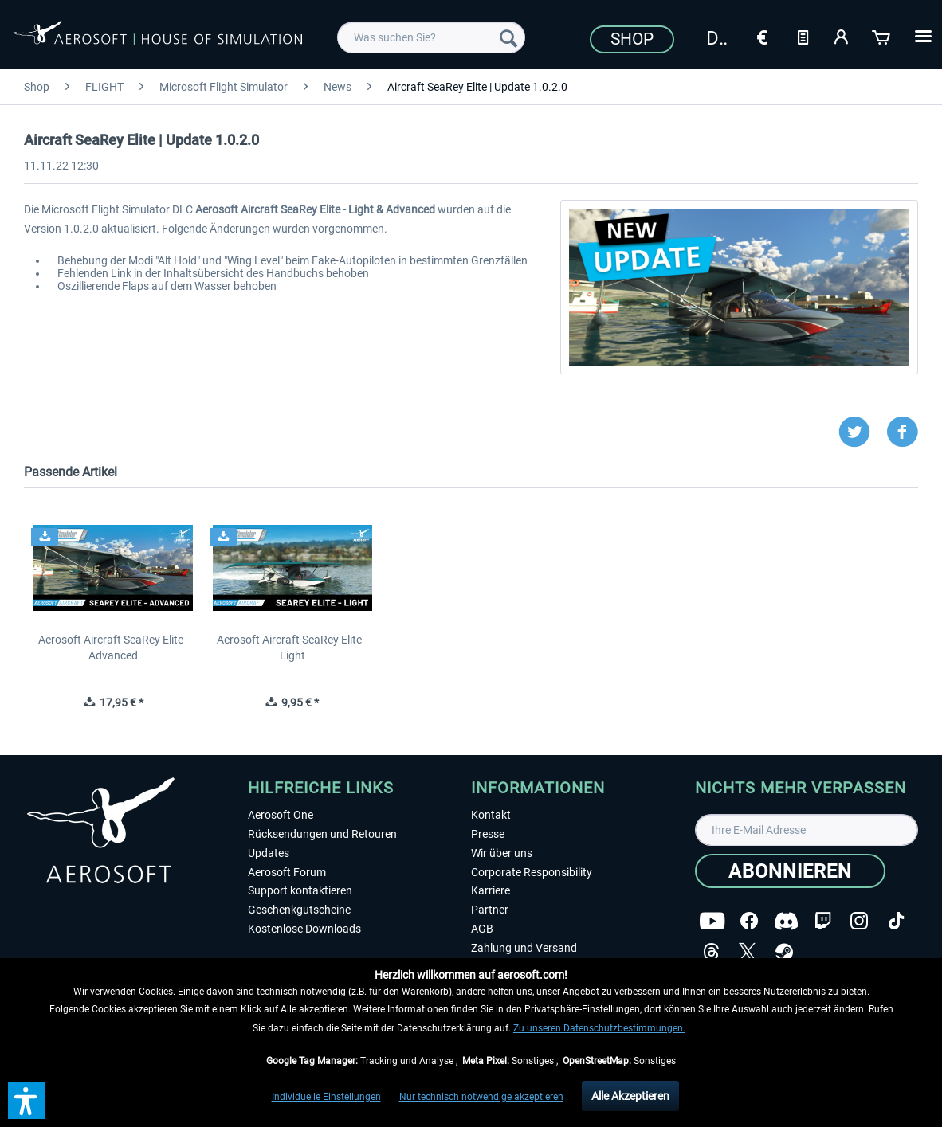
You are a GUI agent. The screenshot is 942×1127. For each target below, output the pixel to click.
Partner (489, 909)
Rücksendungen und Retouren (322, 834)
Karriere (490, 890)
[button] (26, 1100)
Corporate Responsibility (531, 872)
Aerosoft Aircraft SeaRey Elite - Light (292, 647)
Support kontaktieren (300, 890)
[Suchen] (508, 37)
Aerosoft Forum (287, 872)
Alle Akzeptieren (630, 1096)
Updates (268, 853)
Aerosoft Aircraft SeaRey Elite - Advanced (113, 647)
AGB (482, 928)
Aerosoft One (280, 814)
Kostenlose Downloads (304, 928)
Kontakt (491, 814)
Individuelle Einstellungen (326, 1096)
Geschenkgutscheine (299, 909)
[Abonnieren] (790, 871)
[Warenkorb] (882, 36)
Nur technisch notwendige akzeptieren (481, 1096)
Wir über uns (501, 853)
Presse (487, 834)
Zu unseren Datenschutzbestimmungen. (599, 1028)
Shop (632, 39)
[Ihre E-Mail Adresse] (807, 830)
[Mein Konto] (842, 36)
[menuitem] (431, 37)
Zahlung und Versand (524, 947)
